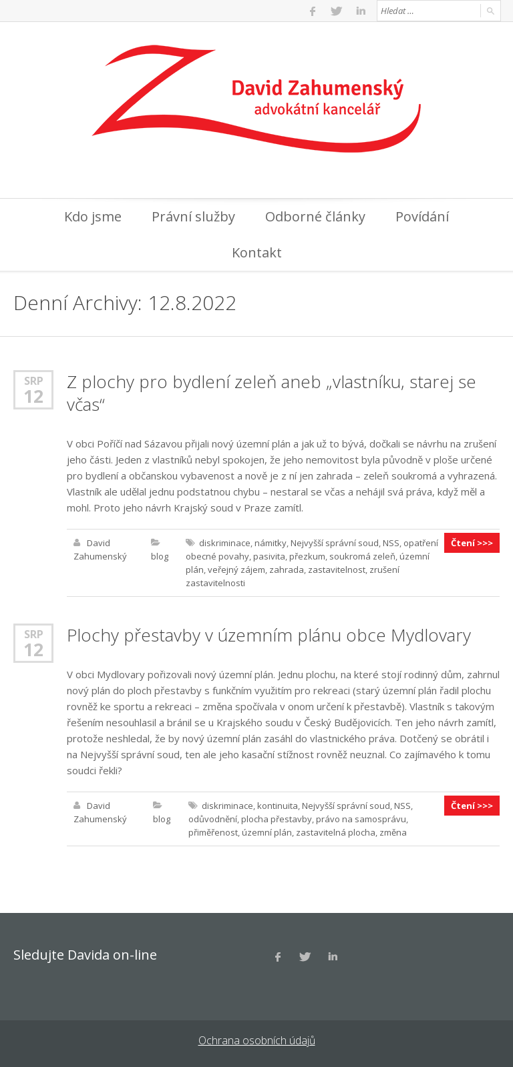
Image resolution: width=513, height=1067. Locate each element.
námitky (270, 543)
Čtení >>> (472, 543)
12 (33, 396)
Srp (33, 380)
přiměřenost (213, 832)
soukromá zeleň (362, 556)
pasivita (269, 556)
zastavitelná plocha (335, 832)
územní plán (267, 832)
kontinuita (277, 806)
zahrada (286, 570)
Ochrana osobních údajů (256, 1040)
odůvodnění (212, 819)
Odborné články (315, 216)
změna (393, 832)
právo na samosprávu (361, 819)
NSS (391, 543)
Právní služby (193, 216)
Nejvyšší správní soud (335, 543)
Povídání (422, 216)
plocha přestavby (276, 819)
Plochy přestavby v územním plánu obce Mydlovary (269, 635)
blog (159, 556)
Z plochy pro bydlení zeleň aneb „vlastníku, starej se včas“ (271, 392)
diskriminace (224, 543)
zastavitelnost (336, 570)
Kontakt (257, 252)
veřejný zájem (236, 570)
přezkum (307, 556)
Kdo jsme (93, 216)
